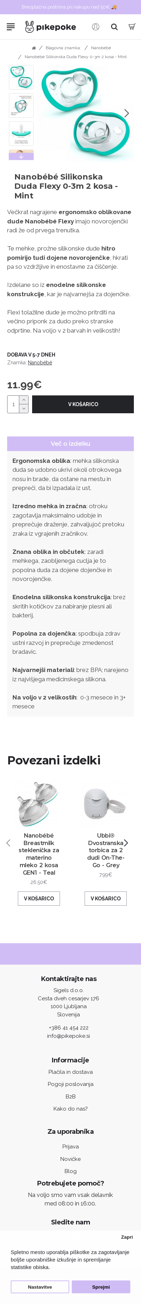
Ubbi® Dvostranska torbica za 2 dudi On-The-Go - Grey (105, 850)
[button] (127, 113)
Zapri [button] (127, 1237)
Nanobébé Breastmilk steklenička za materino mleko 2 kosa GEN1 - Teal (39, 854)
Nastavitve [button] (40, 1287)
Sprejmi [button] (101, 1287)
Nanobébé (101, 47)
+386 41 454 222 (69, 1028)
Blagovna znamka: (63, 47)
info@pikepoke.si (68, 1036)
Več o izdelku (70, 443)
